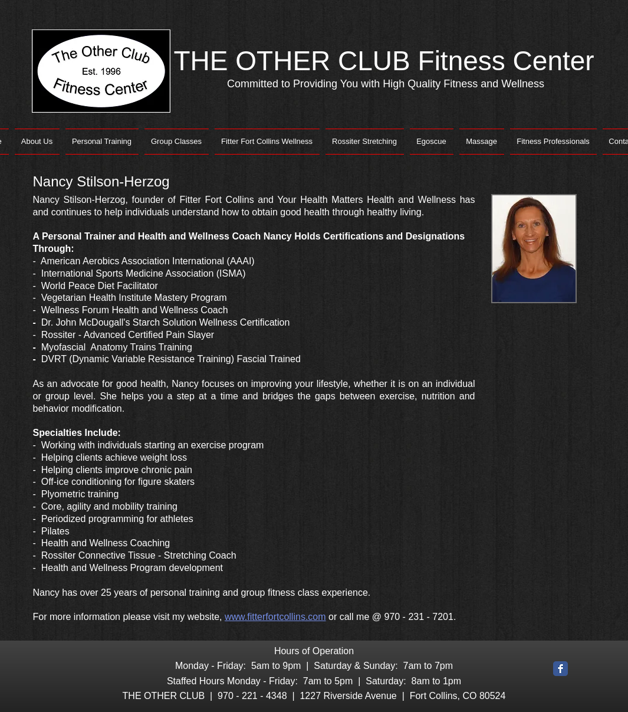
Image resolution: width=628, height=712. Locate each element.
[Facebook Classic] (560, 668)
